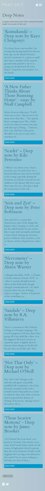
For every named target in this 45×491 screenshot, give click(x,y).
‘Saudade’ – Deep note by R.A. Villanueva (19, 314)
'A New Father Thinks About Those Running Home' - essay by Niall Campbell (19, 95)
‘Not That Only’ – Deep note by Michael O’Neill (21, 367)
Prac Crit (13, 5)
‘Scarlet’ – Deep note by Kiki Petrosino (18, 155)
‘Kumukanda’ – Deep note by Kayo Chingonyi (22, 36)
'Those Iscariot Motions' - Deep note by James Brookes (19, 424)
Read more (10, 78)
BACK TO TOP (8, 476)
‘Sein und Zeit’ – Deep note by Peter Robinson (22, 207)
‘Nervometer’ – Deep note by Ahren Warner (18, 262)
